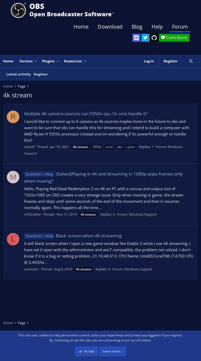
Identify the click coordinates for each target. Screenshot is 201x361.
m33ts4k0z (32, 214)
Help (157, 26)
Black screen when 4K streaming (73, 236)
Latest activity (18, 74)
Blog (137, 26)
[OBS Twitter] (145, 38)
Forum (180, 26)
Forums (26, 61)
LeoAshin (31, 269)
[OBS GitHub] (154, 38)
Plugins (48, 61)
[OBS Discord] (136, 38)
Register (41, 74)
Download (110, 26)
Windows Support (143, 214)
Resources (73, 61)
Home (81, 26)
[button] (36, 61)
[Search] (191, 61)
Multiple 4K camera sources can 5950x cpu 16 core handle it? (86, 114)
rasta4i (29, 146)
